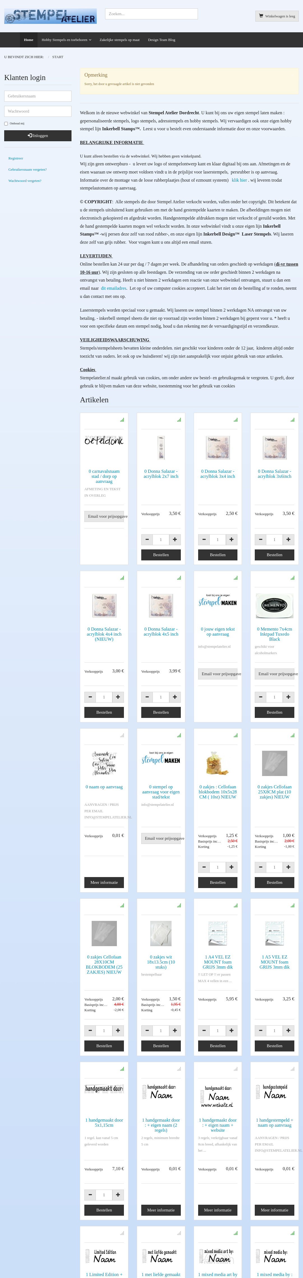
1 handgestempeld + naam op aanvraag (274, 1122)
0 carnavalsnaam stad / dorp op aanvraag (104, 476)
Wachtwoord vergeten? (24, 181)
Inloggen (38, 135)
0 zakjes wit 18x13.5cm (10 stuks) (161, 962)
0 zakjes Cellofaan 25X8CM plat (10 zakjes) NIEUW (275, 792)
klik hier (239, 180)
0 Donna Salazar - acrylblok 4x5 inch (161, 631)
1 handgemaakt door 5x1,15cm (104, 1122)
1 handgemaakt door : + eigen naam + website (218, 1125)
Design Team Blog (161, 40)
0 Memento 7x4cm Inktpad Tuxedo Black (274, 634)
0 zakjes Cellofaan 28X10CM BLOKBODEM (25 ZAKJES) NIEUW (104, 964)
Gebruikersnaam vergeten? (27, 170)
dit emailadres (113, 288)
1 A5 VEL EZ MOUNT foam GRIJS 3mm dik (275, 962)
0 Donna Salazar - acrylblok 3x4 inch (217, 474)
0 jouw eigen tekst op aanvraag (218, 631)
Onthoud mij (14, 123)
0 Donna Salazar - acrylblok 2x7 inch (161, 474)
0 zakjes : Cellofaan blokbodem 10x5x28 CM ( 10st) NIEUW (218, 792)
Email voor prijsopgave (106, 516)
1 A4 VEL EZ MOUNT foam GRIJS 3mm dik (218, 962)
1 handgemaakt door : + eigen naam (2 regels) (161, 1125)
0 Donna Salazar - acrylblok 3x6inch (275, 474)
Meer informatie (104, 882)
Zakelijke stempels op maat (120, 40)
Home (28, 40)
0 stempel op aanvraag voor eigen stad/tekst (161, 792)
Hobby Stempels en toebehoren (64, 40)
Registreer (15, 158)
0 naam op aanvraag (103, 786)
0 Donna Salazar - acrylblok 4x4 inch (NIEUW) (104, 634)
